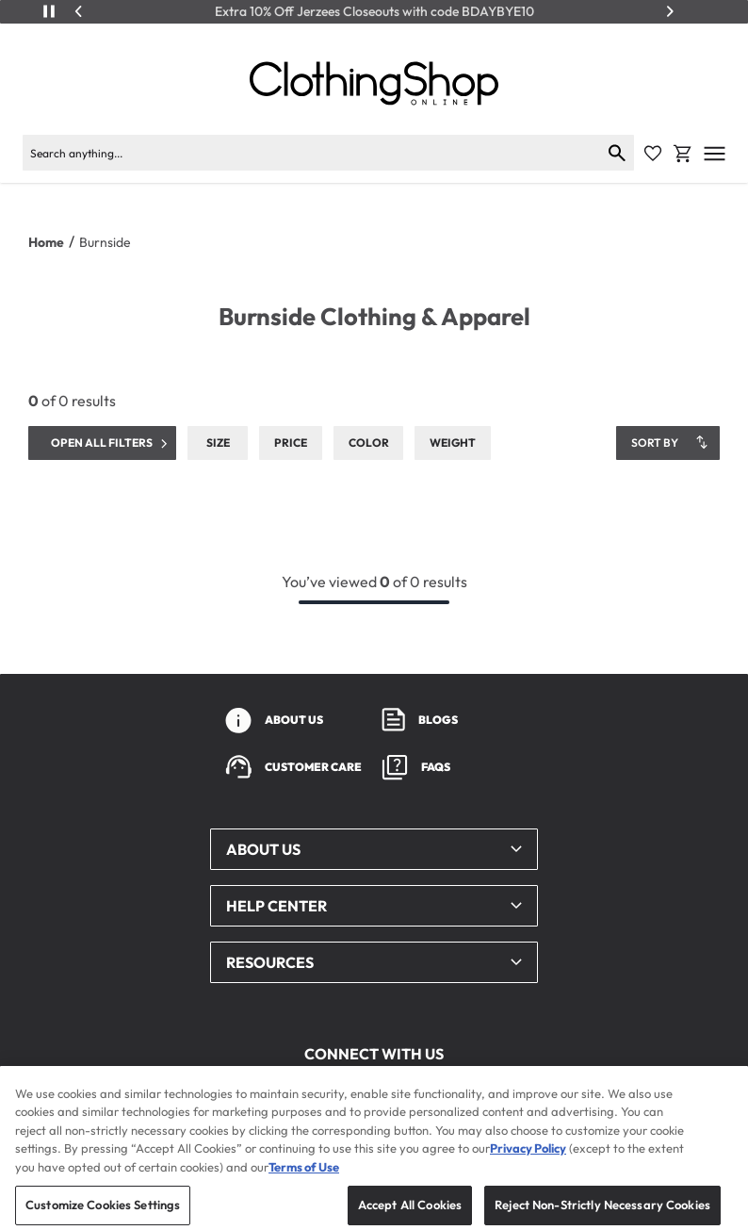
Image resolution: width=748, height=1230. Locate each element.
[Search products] (311, 153)
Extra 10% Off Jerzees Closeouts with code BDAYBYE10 (374, 12)
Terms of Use (303, 1181)
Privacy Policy (528, 1164)
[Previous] (79, 11)
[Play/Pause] (49, 11)
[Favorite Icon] (653, 153)
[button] (374, 849)
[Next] (670, 11)
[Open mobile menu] (714, 154)
